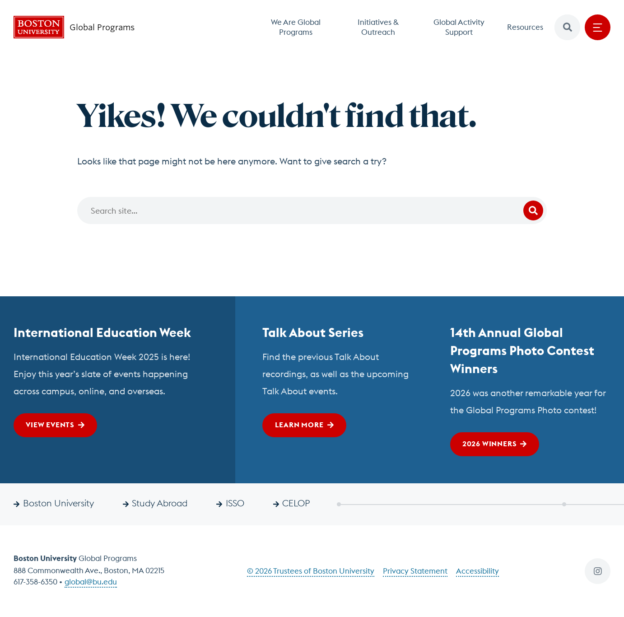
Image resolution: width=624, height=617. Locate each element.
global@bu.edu (91, 582)
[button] (567, 27)
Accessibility (477, 571)
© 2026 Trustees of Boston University (310, 571)
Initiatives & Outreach (378, 27)
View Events (50, 424)
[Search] (312, 210)
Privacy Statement (415, 571)
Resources (525, 27)
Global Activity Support (458, 27)
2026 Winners (489, 443)
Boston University (58, 503)
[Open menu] (597, 27)
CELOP (296, 503)
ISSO (235, 503)
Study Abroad (159, 503)
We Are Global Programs (296, 27)
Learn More (299, 424)
